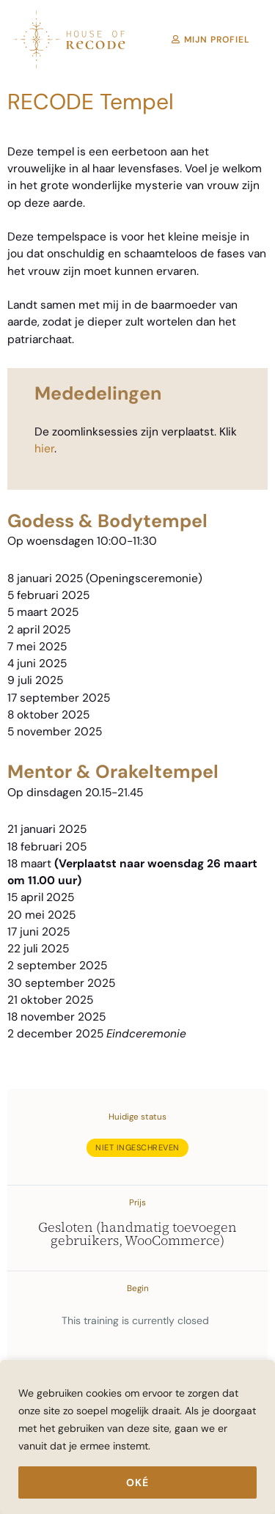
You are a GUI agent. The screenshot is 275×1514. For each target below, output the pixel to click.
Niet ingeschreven (137, 1147)
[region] (137, 1437)
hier (44, 448)
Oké (137, 1482)
